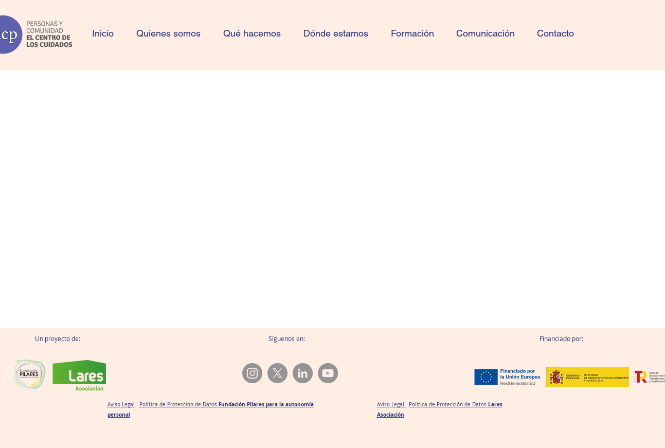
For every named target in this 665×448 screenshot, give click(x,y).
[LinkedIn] (303, 373)
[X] (277, 373)
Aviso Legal (121, 404)
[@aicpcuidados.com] (252, 373)
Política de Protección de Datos (178, 404)
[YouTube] (328, 373)
